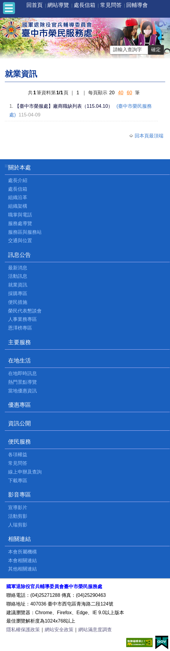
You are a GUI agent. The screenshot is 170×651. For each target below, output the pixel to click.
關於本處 (19, 167)
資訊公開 (19, 423)
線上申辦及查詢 (25, 471)
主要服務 (19, 342)
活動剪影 (17, 516)
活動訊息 (17, 276)
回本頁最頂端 (149, 135)
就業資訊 (17, 284)
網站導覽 (58, 5)
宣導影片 (17, 507)
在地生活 (19, 360)
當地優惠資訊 (22, 390)
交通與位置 (20, 240)
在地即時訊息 (22, 373)
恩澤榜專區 (20, 327)
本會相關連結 (22, 560)
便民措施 (17, 302)
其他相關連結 (22, 568)
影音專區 (19, 494)
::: (6, 165)
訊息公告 (19, 255)
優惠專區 (19, 405)
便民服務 (19, 441)
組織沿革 (17, 197)
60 (129, 92)
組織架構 (17, 206)
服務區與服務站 (25, 232)
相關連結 (19, 539)
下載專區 (17, 480)
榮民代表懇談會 (25, 310)
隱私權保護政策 (23, 629)
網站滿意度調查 (95, 629)
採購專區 (17, 293)
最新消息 (17, 267)
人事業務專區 (22, 319)
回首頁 (34, 5)
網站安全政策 (59, 629)
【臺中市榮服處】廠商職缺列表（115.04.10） (64, 106)
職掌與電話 (20, 214)
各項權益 (17, 454)
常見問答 (111, 5)
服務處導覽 (20, 223)
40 (121, 92)
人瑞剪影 (17, 524)
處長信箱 (84, 5)
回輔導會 (137, 5)
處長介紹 (17, 180)
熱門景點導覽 (22, 382)
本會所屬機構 (22, 551)
